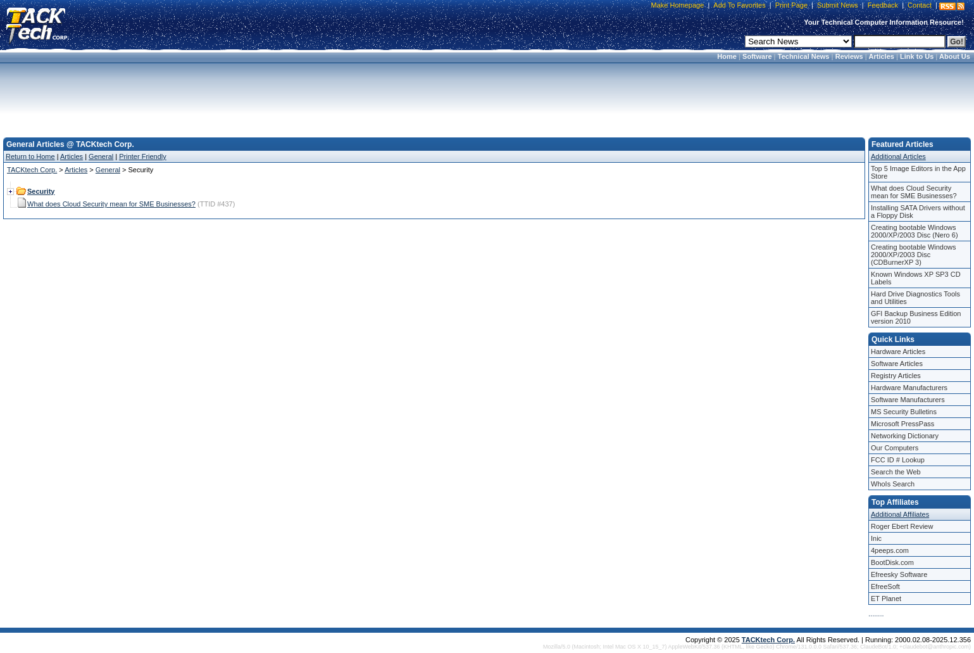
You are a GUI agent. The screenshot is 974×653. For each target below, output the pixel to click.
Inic (876, 538)
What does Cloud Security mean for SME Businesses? (111, 204)
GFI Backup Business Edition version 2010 (916, 317)
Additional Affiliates (900, 514)
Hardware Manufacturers (909, 387)
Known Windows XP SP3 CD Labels (916, 278)
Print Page (791, 5)
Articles (881, 56)
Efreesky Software (899, 574)
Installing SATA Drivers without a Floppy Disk (918, 211)
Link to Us (916, 56)
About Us (954, 56)
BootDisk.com (892, 562)
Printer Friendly (142, 156)
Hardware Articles (898, 351)
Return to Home (30, 156)
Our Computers (894, 448)
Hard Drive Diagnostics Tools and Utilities (915, 297)
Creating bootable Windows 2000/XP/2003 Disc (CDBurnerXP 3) (913, 254)
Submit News (837, 5)
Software (756, 56)
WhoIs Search (893, 484)
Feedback (883, 5)
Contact (920, 5)
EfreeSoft (885, 586)
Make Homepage (677, 5)
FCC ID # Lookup (898, 460)
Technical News (804, 56)
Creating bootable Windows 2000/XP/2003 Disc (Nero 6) (914, 231)
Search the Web (896, 472)
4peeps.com (890, 550)
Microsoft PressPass (902, 424)
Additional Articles (898, 156)
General (101, 156)
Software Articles (897, 363)
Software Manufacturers (908, 399)
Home (727, 56)
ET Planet (886, 598)
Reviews (849, 56)
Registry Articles (896, 375)
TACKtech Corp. (32, 170)
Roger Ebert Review (902, 526)
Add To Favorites (739, 5)
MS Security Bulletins (904, 411)
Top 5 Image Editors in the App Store (918, 172)
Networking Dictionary (905, 436)
